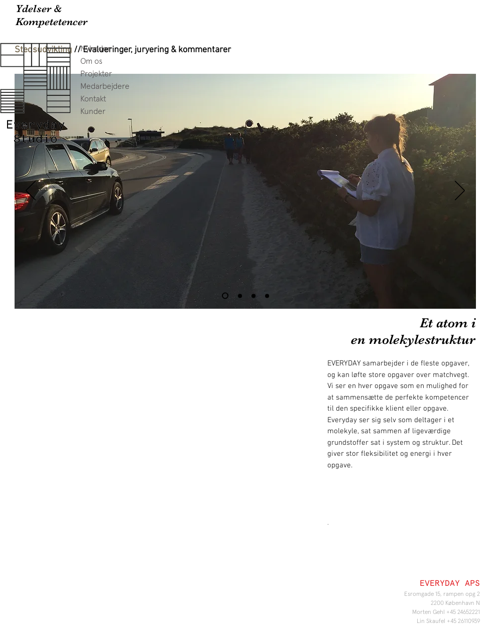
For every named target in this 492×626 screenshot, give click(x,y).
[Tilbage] (31, 191)
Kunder (92, 111)
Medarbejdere (105, 86)
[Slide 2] (240, 296)
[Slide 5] (254, 296)
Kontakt (93, 99)
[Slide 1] (225, 296)
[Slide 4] (267, 296)
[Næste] (460, 191)
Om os (91, 61)
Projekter (96, 74)
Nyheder (95, 49)
